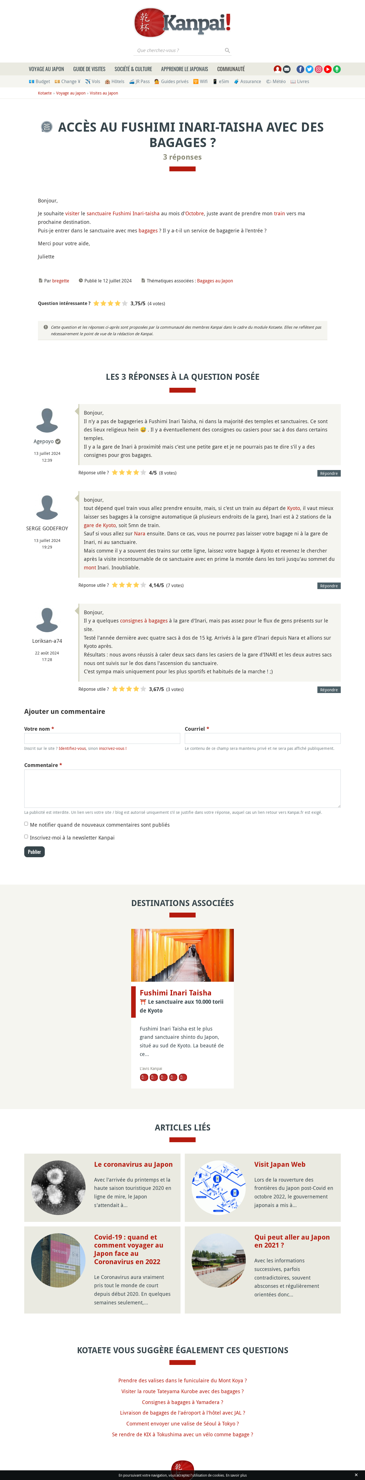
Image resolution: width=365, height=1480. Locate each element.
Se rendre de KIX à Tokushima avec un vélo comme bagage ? (182, 1434)
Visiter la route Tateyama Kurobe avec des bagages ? (182, 1391)
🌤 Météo (276, 81)
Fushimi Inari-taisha (136, 213)
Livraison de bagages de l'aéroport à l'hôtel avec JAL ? (182, 1412)
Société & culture (133, 69)
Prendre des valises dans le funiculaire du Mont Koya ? (182, 1380)
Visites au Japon (104, 93)
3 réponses (182, 157)
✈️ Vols (92, 81)
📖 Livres (299, 81)
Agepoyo (44, 441)
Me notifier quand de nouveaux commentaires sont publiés (100, 824)
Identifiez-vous (72, 748)
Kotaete (45, 93)
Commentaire (43, 765)
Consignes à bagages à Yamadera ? (182, 1402)
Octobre (194, 213)
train (279, 213)
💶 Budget (39, 81)
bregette (60, 281)
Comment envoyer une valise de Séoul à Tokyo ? (182, 1423)
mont (90, 567)
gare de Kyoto (100, 525)
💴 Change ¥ (67, 81)
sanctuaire (99, 213)
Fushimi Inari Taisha (176, 993)
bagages (148, 230)
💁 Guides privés (171, 81)
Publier (34, 851)
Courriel (197, 729)
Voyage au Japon (46, 69)
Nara (139, 533)
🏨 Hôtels (114, 81)
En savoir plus (236, 1475)
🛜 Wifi (200, 81)
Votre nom (39, 729)
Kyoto (293, 508)
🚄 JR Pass (139, 81)
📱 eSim (220, 81)
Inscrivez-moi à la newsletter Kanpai (72, 837)
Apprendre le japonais (184, 69)
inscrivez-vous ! (113, 748)
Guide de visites (89, 69)
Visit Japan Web (280, 1164)
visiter (72, 213)
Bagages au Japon (215, 281)
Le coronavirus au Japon (133, 1164)
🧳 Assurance (247, 81)
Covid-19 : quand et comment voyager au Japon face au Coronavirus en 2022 (128, 1249)
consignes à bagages (144, 620)
